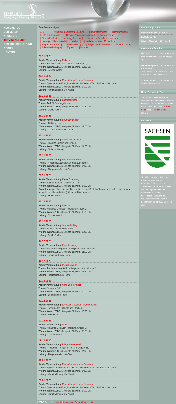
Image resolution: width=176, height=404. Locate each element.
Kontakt (9, 52)
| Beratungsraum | (121, 32)
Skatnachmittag (69, 100)
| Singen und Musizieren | (98, 44)
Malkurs (66, 60)
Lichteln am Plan (149, 37)
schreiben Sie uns (159, 110)
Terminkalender (15, 40)
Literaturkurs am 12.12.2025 (154, 33)
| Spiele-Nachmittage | (51, 47)
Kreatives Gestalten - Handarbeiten (79, 304)
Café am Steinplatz (71, 285)
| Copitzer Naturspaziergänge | (80, 35)
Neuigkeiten (12, 27)
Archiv (8, 48)
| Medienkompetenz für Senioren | (100, 41)
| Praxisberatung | (74, 44)
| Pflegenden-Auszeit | (51, 44)
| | (48, 32)
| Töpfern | (71, 47)
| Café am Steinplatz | (50, 35)
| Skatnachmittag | (123, 44)
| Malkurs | (76, 41)
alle (42, 32)
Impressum (68, 402)
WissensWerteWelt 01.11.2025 (155, 41)
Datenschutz (80, 402)
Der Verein (11, 32)
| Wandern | (84, 47)
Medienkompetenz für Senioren (77, 80)
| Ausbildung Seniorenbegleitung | (69, 32)
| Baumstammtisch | (99, 32)
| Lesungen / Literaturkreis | (53, 41)
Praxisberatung (69, 245)
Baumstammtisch (70, 120)
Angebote (10, 36)
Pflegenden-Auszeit (71, 159)
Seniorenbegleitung (18, 44)
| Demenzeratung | (107, 35)
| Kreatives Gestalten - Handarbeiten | (105, 38)
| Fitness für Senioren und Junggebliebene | (61, 38)
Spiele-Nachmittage (71, 139)
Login (90, 402)
